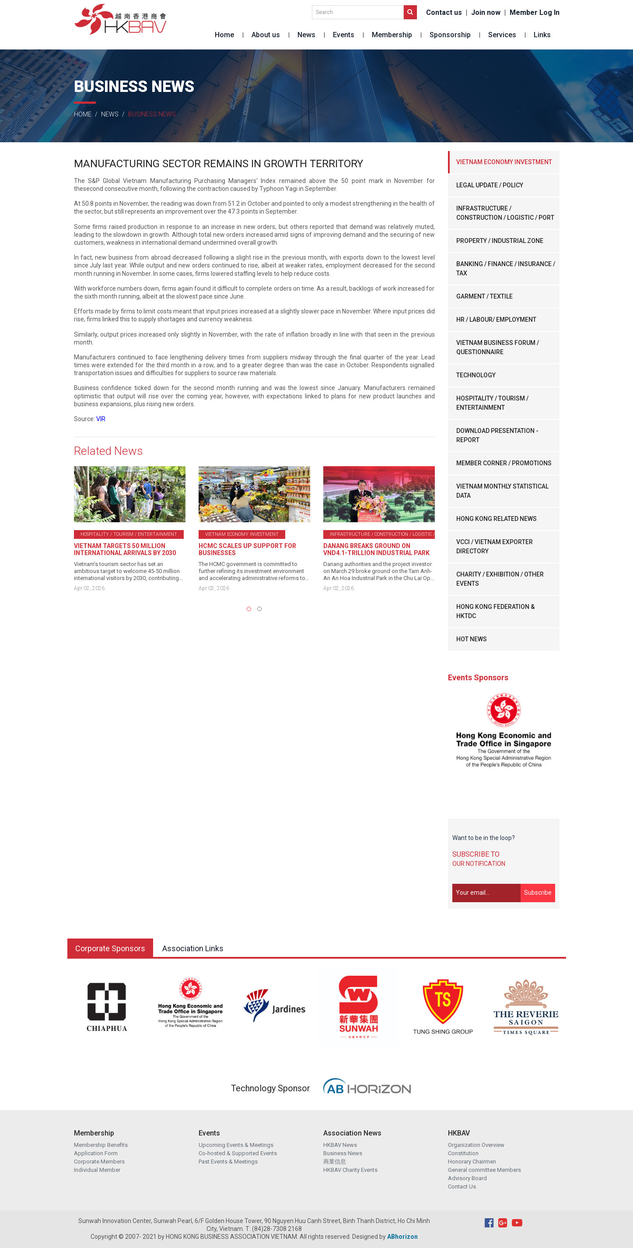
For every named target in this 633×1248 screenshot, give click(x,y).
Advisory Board (467, 1178)
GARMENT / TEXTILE (484, 296)
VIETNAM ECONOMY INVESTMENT (504, 161)
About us (266, 35)
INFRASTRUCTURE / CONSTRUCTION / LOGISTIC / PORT (505, 213)
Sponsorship (450, 35)
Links (542, 35)
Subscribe (538, 892)
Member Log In (535, 13)
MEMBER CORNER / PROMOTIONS (504, 463)
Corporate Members (99, 1161)
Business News (342, 1153)
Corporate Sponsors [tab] (110, 948)
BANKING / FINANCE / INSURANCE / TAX (505, 268)
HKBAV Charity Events (350, 1170)
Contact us (444, 13)
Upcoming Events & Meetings (236, 1145)
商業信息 (334, 1161)
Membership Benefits (101, 1145)
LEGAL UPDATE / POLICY (489, 185)
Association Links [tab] (193, 948)
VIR (100, 418)
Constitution (463, 1153)
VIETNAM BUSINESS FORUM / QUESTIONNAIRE (497, 347)
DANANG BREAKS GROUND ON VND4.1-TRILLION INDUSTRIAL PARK (376, 549)
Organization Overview (476, 1145)
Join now (485, 13)
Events (343, 35)
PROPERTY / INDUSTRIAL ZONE (499, 240)
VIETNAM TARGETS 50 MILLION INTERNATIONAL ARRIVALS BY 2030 (125, 549)
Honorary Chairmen (472, 1161)
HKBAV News (340, 1145)
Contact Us (462, 1186)
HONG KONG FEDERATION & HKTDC (495, 611)
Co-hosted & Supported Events (238, 1153)
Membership (392, 35)
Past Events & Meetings (228, 1161)
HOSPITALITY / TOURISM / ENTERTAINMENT (492, 403)
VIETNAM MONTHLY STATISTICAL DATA (502, 491)
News (306, 35)
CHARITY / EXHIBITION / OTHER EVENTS (500, 579)
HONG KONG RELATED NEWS (496, 518)
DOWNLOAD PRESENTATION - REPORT (497, 435)
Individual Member (97, 1170)
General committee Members (484, 1170)
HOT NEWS (471, 639)
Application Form (96, 1153)
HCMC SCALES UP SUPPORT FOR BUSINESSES (247, 549)
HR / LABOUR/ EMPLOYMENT (496, 319)
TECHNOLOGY (476, 375)
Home (224, 35)
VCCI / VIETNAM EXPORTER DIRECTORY (494, 546)
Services (502, 35)
